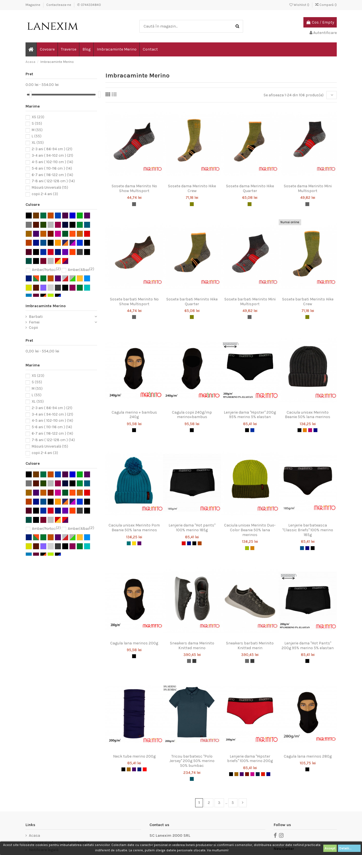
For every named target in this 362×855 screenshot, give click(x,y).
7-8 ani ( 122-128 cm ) (53, 181)
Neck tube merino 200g (134, 756)
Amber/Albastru (81, 270)
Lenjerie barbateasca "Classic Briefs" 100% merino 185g (307, 530)
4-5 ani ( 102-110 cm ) (52, 162)
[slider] (30, 94)
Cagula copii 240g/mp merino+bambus (192, 414)
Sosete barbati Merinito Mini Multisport (250, 301)
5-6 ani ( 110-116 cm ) (52, 168)
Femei (34, 322)
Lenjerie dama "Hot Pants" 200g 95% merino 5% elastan (308, 645)
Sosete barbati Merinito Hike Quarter (192, 301)
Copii (33, 327)
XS (38, 117)
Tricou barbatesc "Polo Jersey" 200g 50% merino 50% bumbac (192, 761)
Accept (330, 848)
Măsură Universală (50, 188)
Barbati (36, 316)
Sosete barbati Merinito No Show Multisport (134, 301)
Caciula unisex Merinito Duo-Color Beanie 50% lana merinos (250, 530)
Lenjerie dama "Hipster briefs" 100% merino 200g (250, 758)
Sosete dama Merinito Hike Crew (192, 188)
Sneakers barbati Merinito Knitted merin (250, 645)
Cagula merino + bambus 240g (134, 414)
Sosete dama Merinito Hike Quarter (250, 188)
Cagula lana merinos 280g (308, 756)
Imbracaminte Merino (46, 306)
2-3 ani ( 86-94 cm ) (52, 149)
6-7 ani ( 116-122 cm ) (52, 175)
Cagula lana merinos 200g (134, 643)
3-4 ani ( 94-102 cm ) (52, 155)
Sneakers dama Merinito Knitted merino (192, 645)
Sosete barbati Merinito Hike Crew (307, 301)
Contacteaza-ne (59, 5)
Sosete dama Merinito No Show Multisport (134, 188)
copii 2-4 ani (45, 194)
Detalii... (349, 848)
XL (38, 143)
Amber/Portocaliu (46, 270)
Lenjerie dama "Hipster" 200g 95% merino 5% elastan (250, 414)
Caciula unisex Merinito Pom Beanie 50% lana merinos (134, 527)
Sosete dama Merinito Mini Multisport (308, 188)
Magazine (33, 5)
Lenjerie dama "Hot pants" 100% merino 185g (192, 527)
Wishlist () (299, 5)
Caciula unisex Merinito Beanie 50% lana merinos (307, 414)
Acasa (34, 835)
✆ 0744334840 (89, 5)
